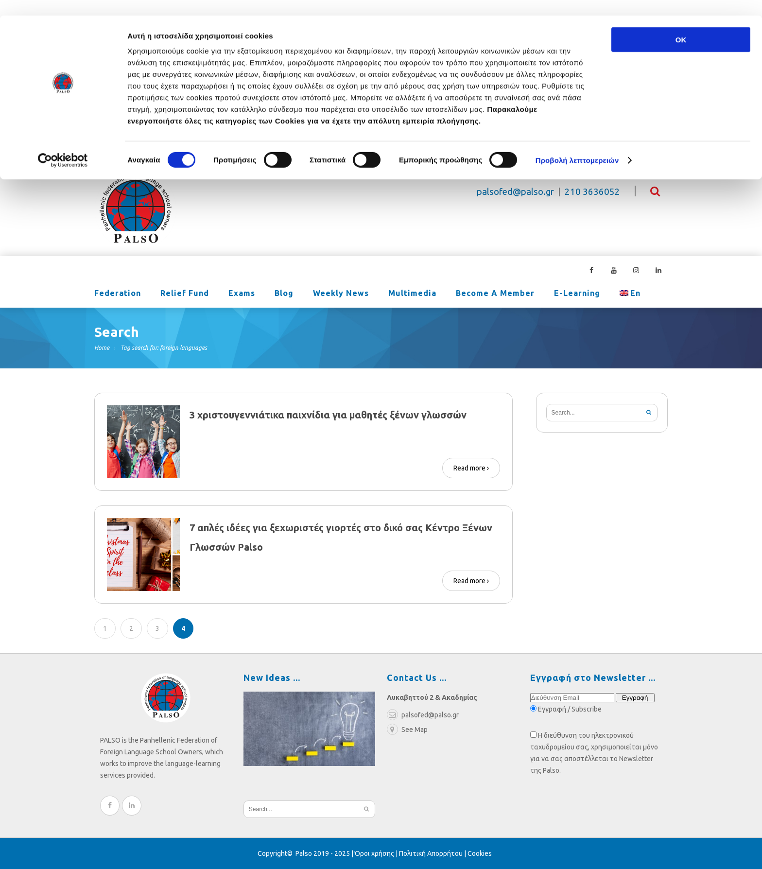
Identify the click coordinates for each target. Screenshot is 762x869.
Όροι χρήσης (374, 853)
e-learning (577, 294)
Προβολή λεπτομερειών (577, 144)
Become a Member (495, 294)
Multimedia (412, 294)
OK (681, 24)
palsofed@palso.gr (515, 192)
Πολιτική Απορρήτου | (433, 853)
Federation (117, 294)
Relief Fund (184, 294)
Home (101, 348)
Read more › (471, 468)
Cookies (480, 853)
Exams (241, 294)
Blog (284, 294)
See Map (407, 729)
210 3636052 (592, 192)
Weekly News (341, 294)
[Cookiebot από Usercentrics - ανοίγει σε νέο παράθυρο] (62, 145)
